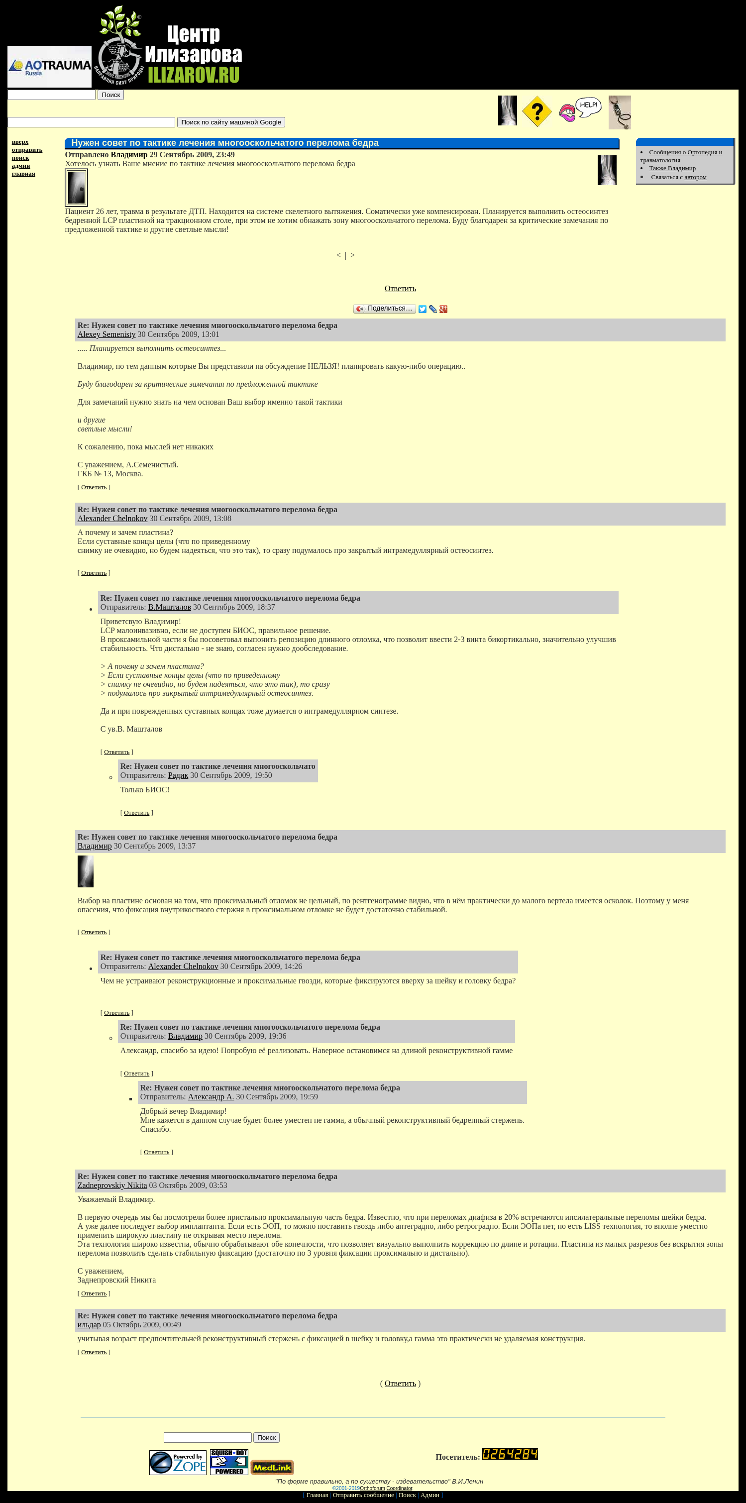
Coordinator (400, 1488)
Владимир (129, 154)
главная (23, 173)
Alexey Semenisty (107, 334)
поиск (20, 157)
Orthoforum (372, 1488)
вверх (20, 141)
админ (21, 165)
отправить (27, 149)
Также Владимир (672, 168)
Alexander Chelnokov (113, 518)
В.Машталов (169, 607)
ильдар (89, 1324)
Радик (178, 775)
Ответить (400, 288)
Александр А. (211, 1096)
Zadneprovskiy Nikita (112, 1185)
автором (695, 177)
